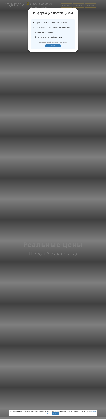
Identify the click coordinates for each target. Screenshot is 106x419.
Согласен (55, 414)
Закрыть (53, 45)
